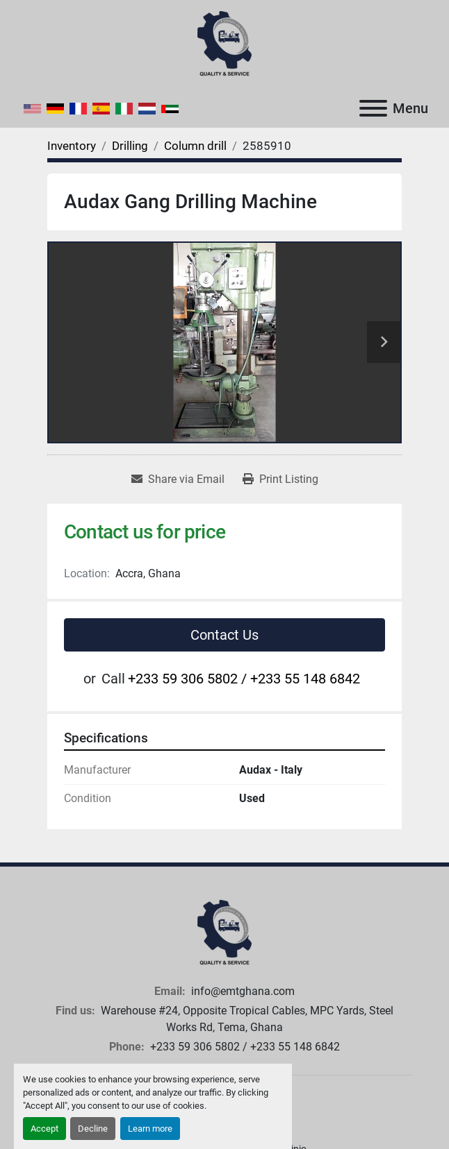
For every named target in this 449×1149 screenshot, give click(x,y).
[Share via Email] (178, 479)
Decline (93, 1128)
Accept (44, 1128)
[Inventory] (71, 146)
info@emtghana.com (241, 991)
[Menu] (373, 108)
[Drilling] (130, 146)
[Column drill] (195, 146)
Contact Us (224, 635)
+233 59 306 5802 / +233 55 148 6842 (244, 678)
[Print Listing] (280, 479)
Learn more (150, 1128)
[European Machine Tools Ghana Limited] (224, 932)
